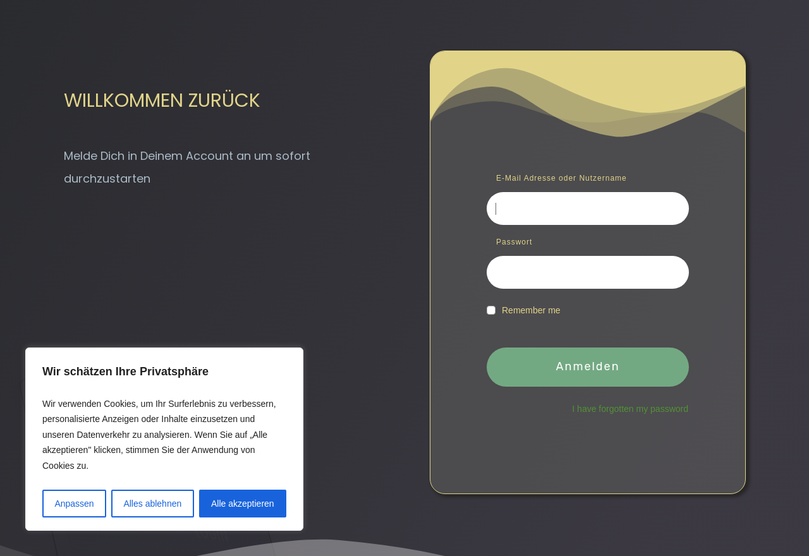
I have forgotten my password (630, 409)
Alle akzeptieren (242, 504)
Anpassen (74, 504)
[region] (164, 439)
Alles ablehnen (152, 504)
